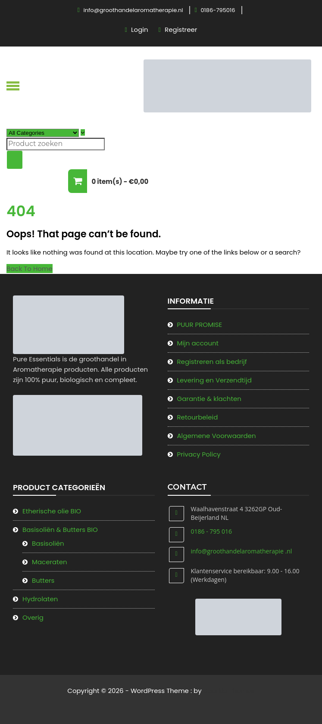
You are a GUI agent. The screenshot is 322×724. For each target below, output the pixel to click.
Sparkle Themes (229, 690)
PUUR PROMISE (199, 324)
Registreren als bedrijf (212, 361)
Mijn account (198, 343)
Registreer (181, 29)
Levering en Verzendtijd (214, 380)
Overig (33, 617)
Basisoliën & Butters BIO (60, 529)
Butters (43, 580)
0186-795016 (217, 10)
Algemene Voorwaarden (216, 435)
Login (139, 29)
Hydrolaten (40, 598)
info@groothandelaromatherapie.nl (133, 10)
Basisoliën (48, 543)
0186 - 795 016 (211, 531)
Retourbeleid (197, 417)
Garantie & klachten (209, 398)
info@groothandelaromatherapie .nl (241, 551)
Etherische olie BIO (51, 511)
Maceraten (49, 561)
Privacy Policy (199, 454)
